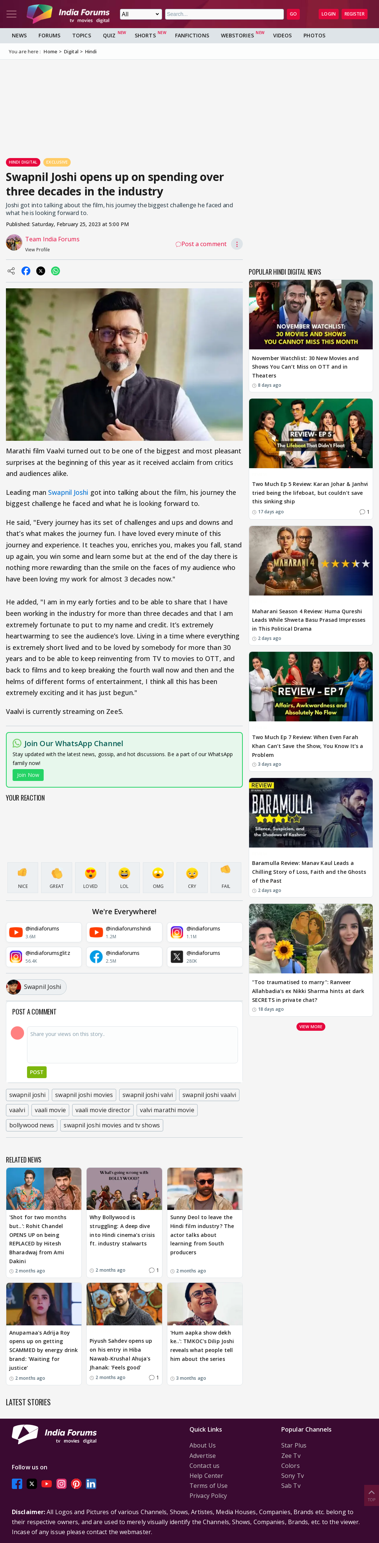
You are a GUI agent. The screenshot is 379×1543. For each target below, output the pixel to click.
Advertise (203, 1456)
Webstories (237, 35)
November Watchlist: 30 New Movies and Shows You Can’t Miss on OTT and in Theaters (305, 367)
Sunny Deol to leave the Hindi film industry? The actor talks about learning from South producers (202, 1235)
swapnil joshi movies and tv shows (112, 1125)
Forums (49, 35)
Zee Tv (291, 1456)
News (19, 35)
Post (37, 1072)
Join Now (28, 774)
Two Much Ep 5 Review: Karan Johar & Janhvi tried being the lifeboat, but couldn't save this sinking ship (310, 492)
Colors (290, 1466)
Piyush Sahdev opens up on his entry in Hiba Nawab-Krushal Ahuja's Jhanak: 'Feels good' (121, 1354)
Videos (282, 35)
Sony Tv (292, 1476)
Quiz (109, 35)
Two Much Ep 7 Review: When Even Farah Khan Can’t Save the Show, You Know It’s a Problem (307, 746)
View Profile (37, 249)
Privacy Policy (208, 1496)
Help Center (206, 1476)
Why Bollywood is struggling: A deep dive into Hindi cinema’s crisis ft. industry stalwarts (122, 1230)
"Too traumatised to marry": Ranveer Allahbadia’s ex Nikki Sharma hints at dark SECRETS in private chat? (308, 991)
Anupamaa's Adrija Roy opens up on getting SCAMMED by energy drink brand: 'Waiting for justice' (43, 1350)
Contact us (204, 1466)
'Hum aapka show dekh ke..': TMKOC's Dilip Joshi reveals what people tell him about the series (202, 1345)
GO (293, 14)
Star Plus (293, 1445)
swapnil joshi (27, 1095)
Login (329, 14)
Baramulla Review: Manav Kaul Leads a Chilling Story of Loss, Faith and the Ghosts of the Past (309, 871)
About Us (203, 1445)
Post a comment (201, 244)
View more (310, 1026)
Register (355, 14)
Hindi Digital (23, 162)
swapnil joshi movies (84, 1095)
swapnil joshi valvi (148, 1095)
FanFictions (192, 35)
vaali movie (50, 1110)
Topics (81, 35)
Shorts (145, 35)
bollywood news (31, 1125)
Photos (314, 35)
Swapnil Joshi (68, 492)
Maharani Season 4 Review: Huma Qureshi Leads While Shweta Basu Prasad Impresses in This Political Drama (308, 620)
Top (371, 1495)
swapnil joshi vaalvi (209, 1095)
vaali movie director (103, 1110)
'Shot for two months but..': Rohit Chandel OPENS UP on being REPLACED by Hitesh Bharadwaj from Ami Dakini (37, 1239)
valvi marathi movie (167, 1110)
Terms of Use (209, 1486)
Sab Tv (291, 1486)
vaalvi (17, 1110)
